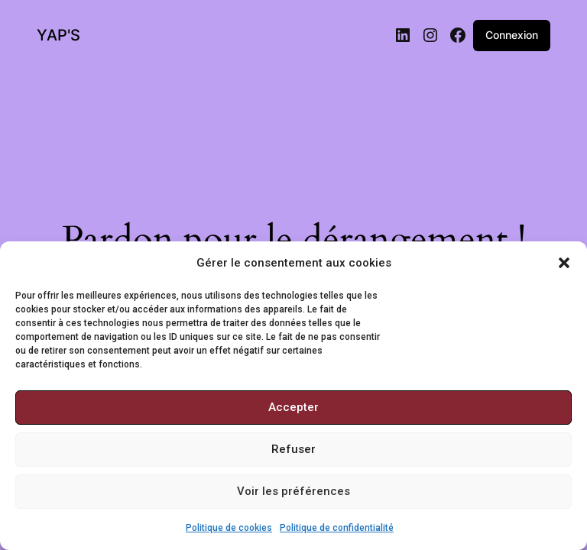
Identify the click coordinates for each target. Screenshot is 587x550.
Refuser (293, 449)
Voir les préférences (293, 491)
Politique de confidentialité (337, 527)
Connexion (511, 34)
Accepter (293, 407)
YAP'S (58, 35)
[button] (564, 262)
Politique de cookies (229, 527)
